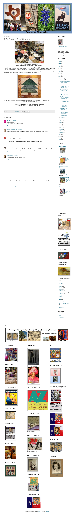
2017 (60, 69)
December (62, 78)
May (61, 125)
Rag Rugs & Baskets (63, 292)
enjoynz (39, 511)
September (62, 119)
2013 (60, 76)
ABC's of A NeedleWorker (65, 94)
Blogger (47, 511)
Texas (60, 299)
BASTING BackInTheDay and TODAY (65, 84)
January (62, 132)
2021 (60, 63)
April (61, 127)
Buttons (60, 286)
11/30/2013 (14, 120)
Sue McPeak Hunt (62, 46)
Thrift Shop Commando (64, 177)
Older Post (52, 184)
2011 (60, 136)
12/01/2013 (16, 137)
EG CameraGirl (10, 137)
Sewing (60, 295)
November (62, 79)
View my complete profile (62, 48)
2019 (60, 66)
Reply (8, 125)
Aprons (60, 283)
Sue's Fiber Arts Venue (63, 298)
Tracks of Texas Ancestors (64, 303)
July (61, 122)
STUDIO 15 (61, 293)
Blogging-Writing (62, 284)
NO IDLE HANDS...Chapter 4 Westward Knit (64, 97)
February (62, 130)
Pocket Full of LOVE (64, 115)
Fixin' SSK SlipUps (63, 110)
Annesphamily (10, 146)
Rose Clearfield (10, 155)
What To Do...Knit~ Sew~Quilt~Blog (63, 109)
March (61, 129)
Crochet (60, 289)
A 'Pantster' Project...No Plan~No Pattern (64, 87)
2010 (60, 138)
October (62, 117)
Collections (61, 287)
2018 (60, 68)
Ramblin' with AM (62, 146)
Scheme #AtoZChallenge (67, 159)
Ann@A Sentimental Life (12, 129)
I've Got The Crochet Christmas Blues (64, 90)
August (61, 120)
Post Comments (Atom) (13, 186)
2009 (60, 139)
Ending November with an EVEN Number (65, 82)
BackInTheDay (62, 317)
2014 (60, 74)
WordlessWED (61, 307)
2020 (60, 64)
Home (29, 184)
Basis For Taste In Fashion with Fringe (64, 101)
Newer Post (6, 184)
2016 (60, 71)
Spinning (60, 296)
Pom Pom (9, 120)
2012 (60, 134)
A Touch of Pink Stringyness (63, 103)
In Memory (61, 290)
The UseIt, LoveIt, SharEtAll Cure (63, 106)
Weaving (60, 305)
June (61, 124)
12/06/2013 (16, 155)
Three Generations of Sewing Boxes (64, 113)
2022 (60, 61)
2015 (60, 73)
